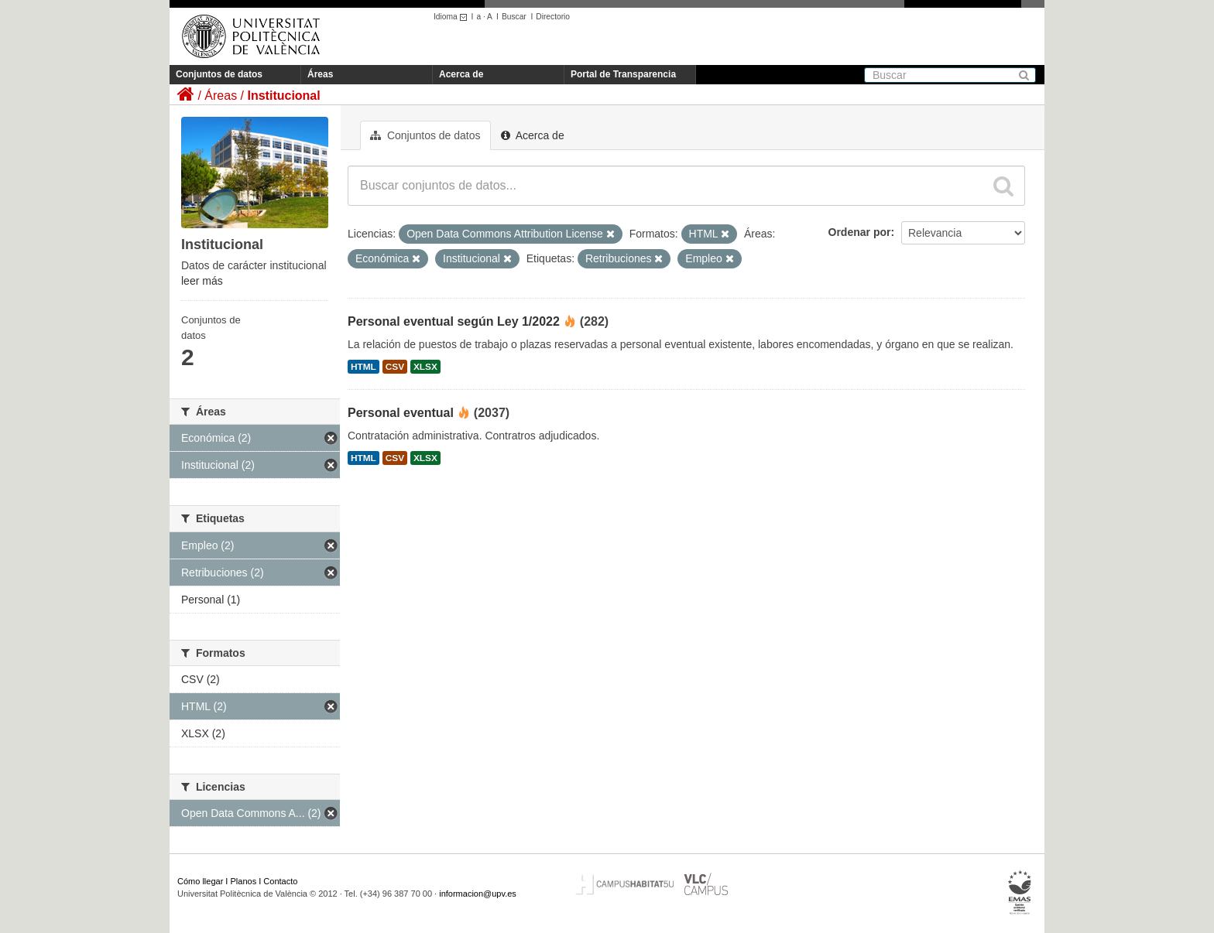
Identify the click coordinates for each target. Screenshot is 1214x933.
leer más (202, 281)
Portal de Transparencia (623, 74)
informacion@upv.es (477, 893)
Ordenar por (859, 232)
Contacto (280, 881)
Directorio (553, 16)
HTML (363, 366)
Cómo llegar (200, 881)
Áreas (320, 74)
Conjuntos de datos (219, 74)
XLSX (425, 366)
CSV (395, 366)
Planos (244, 881)
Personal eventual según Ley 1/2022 (454, 321)
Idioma (453, 16)
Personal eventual (401, 412)
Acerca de (461, 74)
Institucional (283, 95)
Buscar (514, 16)
